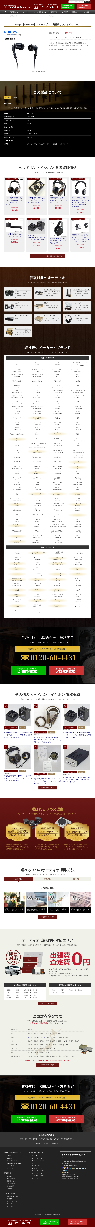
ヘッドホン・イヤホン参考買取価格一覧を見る (47, 256)
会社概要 (86, 12)
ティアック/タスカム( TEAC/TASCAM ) (17, 579)
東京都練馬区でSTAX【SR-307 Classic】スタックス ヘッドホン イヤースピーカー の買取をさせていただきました (47, 781)
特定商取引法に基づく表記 (14, 1163)
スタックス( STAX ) (78, 568)
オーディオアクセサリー (39, 1178)
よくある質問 (10, 1186)
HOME (5, 16)
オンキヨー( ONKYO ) (17, 563)
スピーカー (35, 1155)
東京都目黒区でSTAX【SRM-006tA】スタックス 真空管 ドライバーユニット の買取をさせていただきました (77, 780)
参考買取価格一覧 (13, 16)
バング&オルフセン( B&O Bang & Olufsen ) (37, 493)
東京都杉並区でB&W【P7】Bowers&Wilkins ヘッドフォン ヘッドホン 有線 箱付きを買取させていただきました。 (77, 735)
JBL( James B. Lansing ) (37, 451)
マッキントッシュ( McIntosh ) (17, 525)
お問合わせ (10, 1168)
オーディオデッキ (37, 1173)
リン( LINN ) (17, 536)
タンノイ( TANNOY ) (37, 472)
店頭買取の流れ (11, 1183)
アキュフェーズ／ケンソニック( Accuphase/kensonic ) (37, 552)
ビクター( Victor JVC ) (57, 590)
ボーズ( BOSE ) (78, 515)
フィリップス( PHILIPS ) (17, 504)
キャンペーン (10, 1204)
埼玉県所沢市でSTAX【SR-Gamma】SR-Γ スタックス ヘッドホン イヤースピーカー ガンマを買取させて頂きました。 (18, 778)
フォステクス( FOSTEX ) (17, 595)
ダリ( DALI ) (78, 467)
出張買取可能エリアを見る (47, 1065)
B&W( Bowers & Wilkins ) (58, 493)
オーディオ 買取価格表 (38, 12)
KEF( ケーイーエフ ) (17, 439)
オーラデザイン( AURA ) (37, 418)
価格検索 (87, 2)
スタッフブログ (11, 1206)
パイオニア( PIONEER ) (17, 590)
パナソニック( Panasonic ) (37, 590)
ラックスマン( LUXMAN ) (57, 605)
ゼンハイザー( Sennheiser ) (77, 462)
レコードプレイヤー (37, 1168)
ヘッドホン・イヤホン (24, 16)
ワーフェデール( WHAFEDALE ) (17, 541)
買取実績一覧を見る (47, 787)
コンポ (34, 1163)
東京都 (30, 1037)
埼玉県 (43, 1037)
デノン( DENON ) (57, 579)
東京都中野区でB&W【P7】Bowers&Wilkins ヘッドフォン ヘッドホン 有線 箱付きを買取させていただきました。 (18, 735)
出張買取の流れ (11, 1178)
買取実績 (54, 12)
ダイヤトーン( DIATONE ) (57, 574)
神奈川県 (36, 1037)
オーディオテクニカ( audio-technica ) (58, 558)
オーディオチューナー (38, 1170)
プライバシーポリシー (13, 1160)
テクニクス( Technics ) (37, 579)
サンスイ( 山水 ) (17, 568)
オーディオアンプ (37, 1158)
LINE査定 (9, 1188)
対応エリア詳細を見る (48, 1003)
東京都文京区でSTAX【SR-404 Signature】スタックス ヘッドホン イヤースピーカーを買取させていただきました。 (47, 740)
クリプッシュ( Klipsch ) (57, 433)
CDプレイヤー (36, 1165)
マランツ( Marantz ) (57, 600)
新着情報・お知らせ (12, 1196)
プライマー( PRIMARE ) (78, 504)
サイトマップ (10, 1165)
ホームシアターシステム (39, 1160)
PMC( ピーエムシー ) (78, 493)
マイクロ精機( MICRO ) (37, 600)
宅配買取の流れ (11, 1181)
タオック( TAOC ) (78, 574)
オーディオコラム (12, 1201)
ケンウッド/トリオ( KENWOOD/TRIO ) (58, 563)
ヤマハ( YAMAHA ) (17, 605)
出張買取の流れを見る (48, 917)
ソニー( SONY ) (17, 574)
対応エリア (76, 12)
